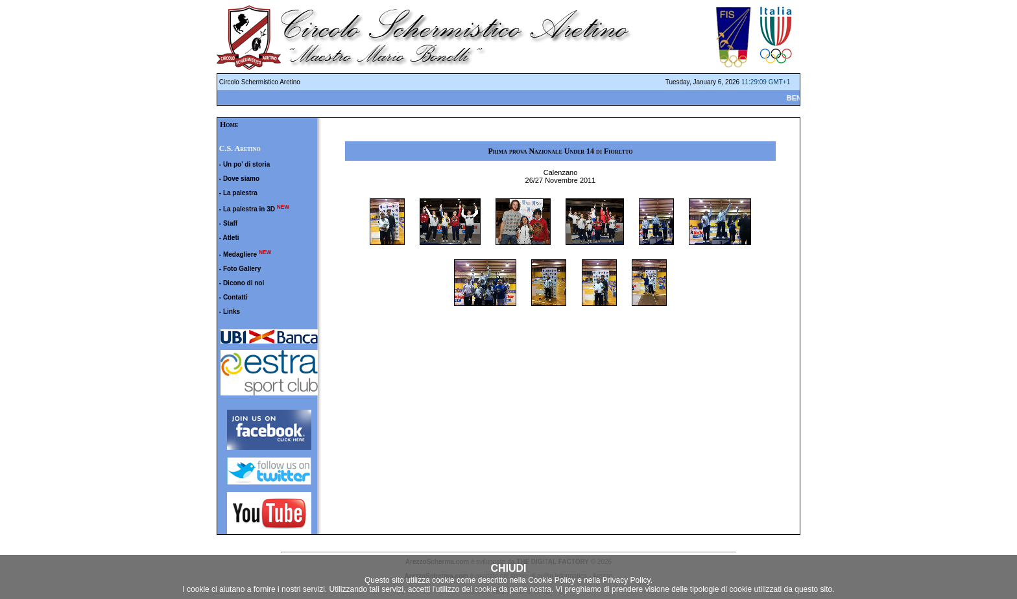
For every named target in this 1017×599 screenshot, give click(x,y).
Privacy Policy (627, 580)
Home (229, 124)
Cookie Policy (551, 580)
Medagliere (240, 254)
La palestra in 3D (249, 209)
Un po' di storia (246, 164)
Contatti (235, 297)
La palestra (240, 192)
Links (231, 311)
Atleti (231, 237)
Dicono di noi (243, 283)
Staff (230, 223)
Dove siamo (241, 178)
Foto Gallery (242, 268)
